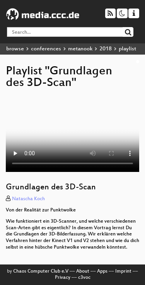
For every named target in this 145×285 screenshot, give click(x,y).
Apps (102, 271)
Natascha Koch (28, 199)
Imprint (123, 271)
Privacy (62, 277)
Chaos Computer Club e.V (40, 271)
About (82, 271)
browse (15, 49)
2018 (105, 49)
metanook (80, 49)
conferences (46, 49)
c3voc (84, 277)
